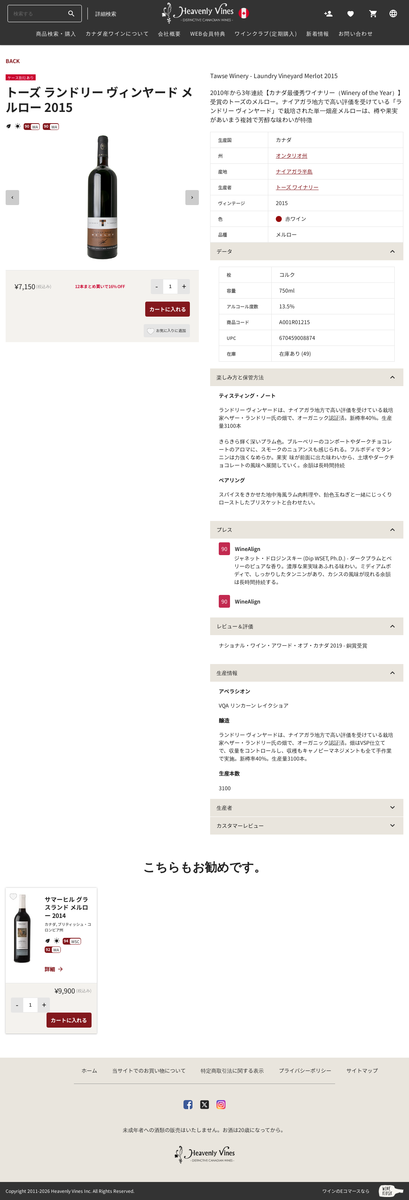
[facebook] (187, 1103)
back (13, 60)
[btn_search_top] (71, 13)
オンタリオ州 (291, 155)
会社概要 (169, 33)
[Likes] (350, 13)
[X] (204, 1103)
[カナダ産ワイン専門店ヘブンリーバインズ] (206, 13)
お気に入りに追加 (166, 333)
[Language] (393, 13)
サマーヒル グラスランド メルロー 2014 (66, 907)
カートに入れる (167, 309)
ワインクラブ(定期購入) (266, 33)
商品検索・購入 (56, 33)
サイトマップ (362, 1070)
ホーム (89, 1070)
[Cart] (373, 13)
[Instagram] (221, 1103)
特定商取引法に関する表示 (232, 1070)
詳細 (54, 969)
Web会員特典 (208, 33)
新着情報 (317, 33)
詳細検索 (105, 13)
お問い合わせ (355, 33)
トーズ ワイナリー (297, 187)
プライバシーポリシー (305, 1070)
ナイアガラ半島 (294, 171)
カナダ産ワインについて (117, 33)
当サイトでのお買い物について (149, 1070)
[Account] (328, 13)
